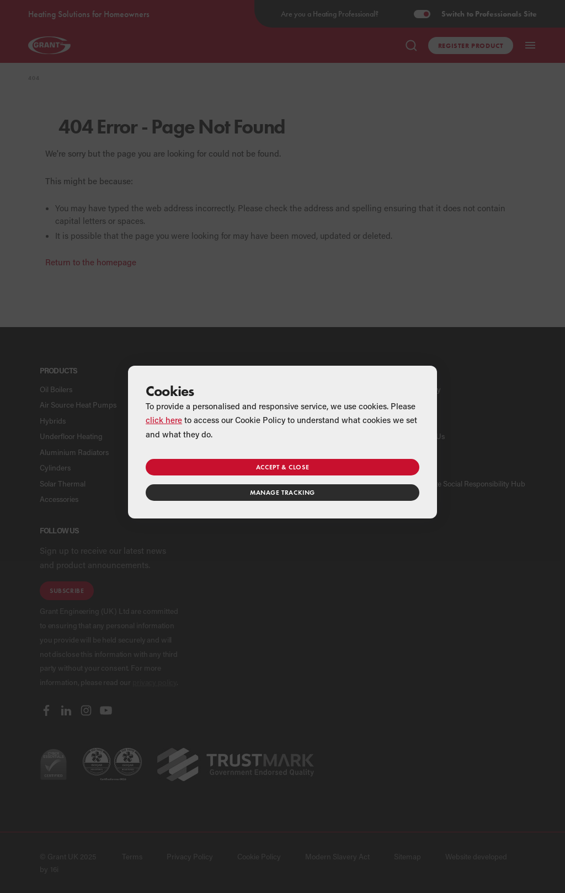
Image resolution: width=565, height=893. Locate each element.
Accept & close (282, 467)
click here (164, 419)
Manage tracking (282, 492)
